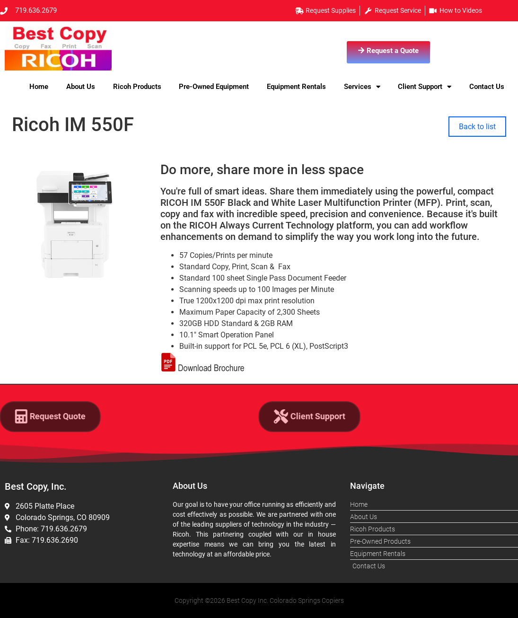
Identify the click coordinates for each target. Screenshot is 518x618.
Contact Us (486, 86)
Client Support (424, 87)
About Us (80, 86)
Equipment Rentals (296, 86)
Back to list (477, 126)
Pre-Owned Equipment (214, 86)
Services (362, 87)
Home (38, 86)
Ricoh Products (137, 86)
